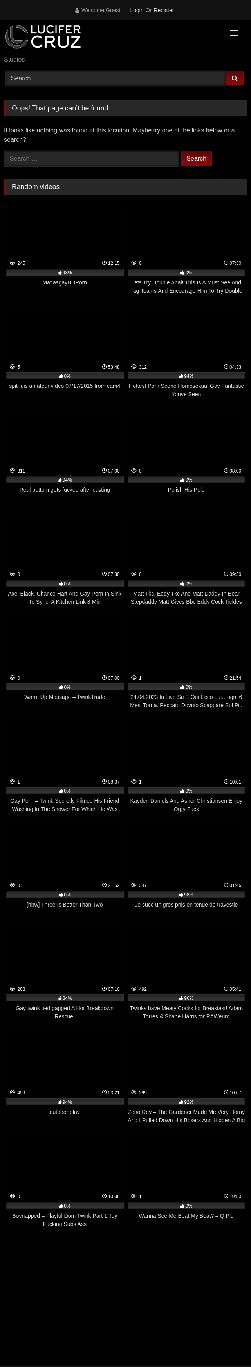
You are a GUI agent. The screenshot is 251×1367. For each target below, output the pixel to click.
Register (163, 10)
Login (136, 10)
